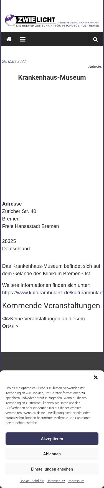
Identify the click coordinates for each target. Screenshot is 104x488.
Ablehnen (52, 453)
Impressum (76, 481)
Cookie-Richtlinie (32, 481)
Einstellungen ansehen (52, 469)
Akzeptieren (52, 438)
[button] (95, 377)
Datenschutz (56, 481)
